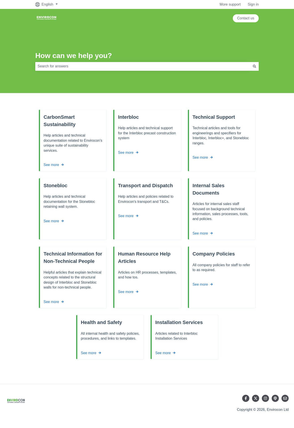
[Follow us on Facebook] (245, 398)
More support (230, 4)
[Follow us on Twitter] (255, 398)
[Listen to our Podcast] (275, 398)
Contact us (245, 18)
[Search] (254, 66)
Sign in (253, 4)
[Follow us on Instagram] (265, 398)
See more (51, 165)
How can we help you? (73, 56)
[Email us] (285, 398)
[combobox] (142, 66)
